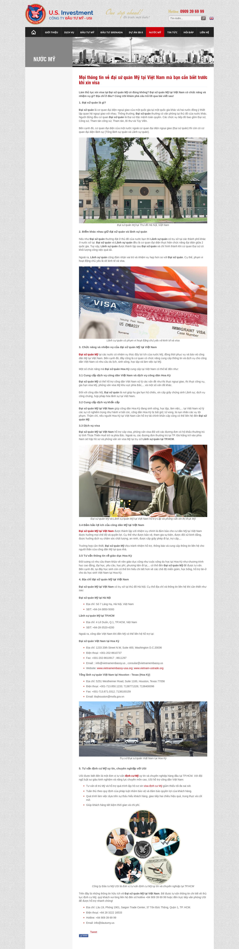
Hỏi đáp (189, 32)
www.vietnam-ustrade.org (148, 668)
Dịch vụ (69, 32)
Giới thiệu (51, 32)
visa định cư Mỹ (153, 785)
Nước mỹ (155, 32)
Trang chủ (33, 32)
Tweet (93, 932)
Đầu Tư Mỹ (87, 32)
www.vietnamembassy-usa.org (115, 668)
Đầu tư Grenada (111, 32)
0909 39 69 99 (192, 11)
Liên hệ (204, 32)
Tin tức (172, 32)
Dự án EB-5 (136, 32)
